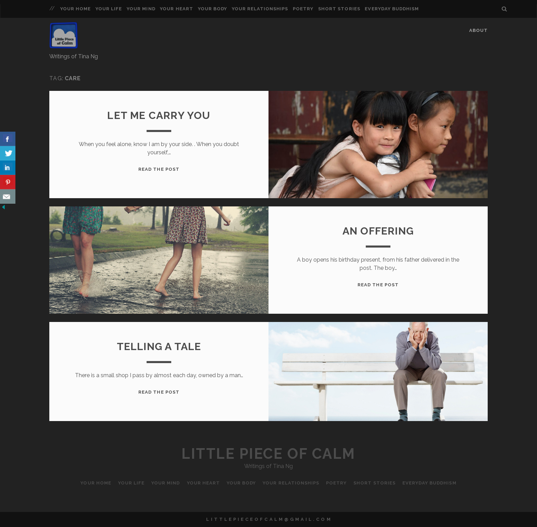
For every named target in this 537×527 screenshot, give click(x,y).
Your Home (75, 8)
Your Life (109, 8)
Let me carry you (158, 115)
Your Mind (141, 8)
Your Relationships (260, 8)
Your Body (212, 8)
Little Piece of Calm (268, 453)
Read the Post (158, 169)
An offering (378, 231)
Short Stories (339, 8)
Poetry (303, 8)
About (478, 30)
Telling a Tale (159, 346)
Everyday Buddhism (392, 8)
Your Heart (176, 8)
